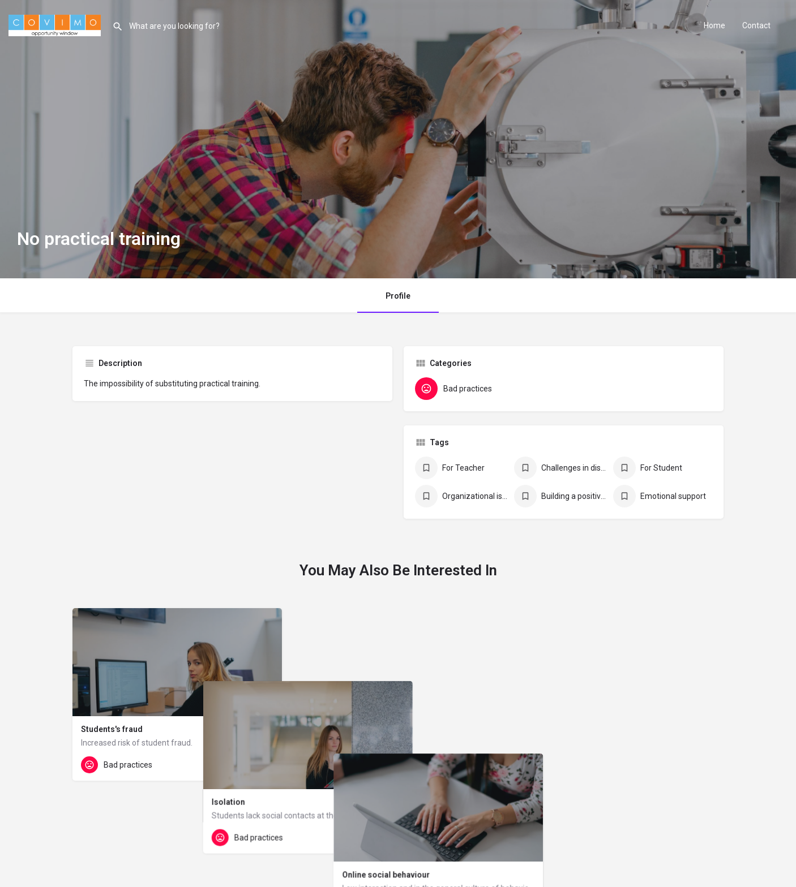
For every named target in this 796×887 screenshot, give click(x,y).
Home (714, 25)
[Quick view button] (264, 765)
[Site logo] (56, 24)
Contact (756, 25)
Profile (398, 295)
